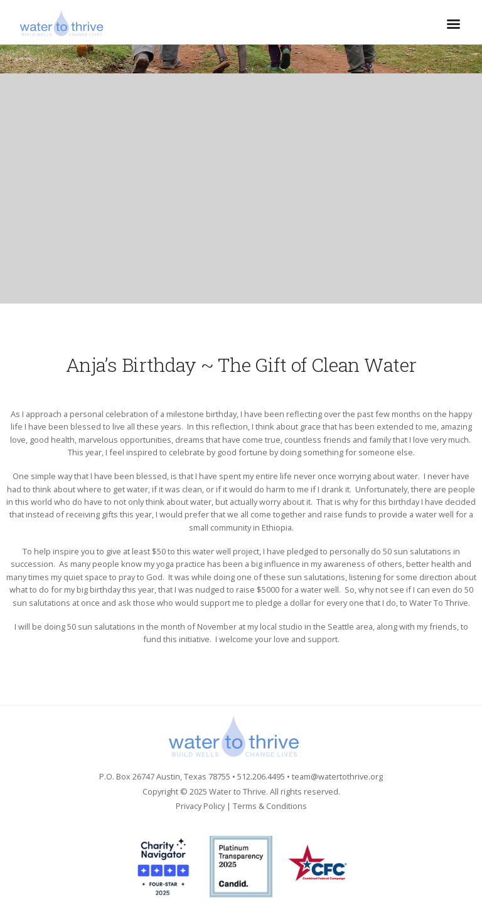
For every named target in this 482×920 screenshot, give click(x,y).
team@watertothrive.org (337, 776)
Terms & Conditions (270, 806)
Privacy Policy (200, 806)
